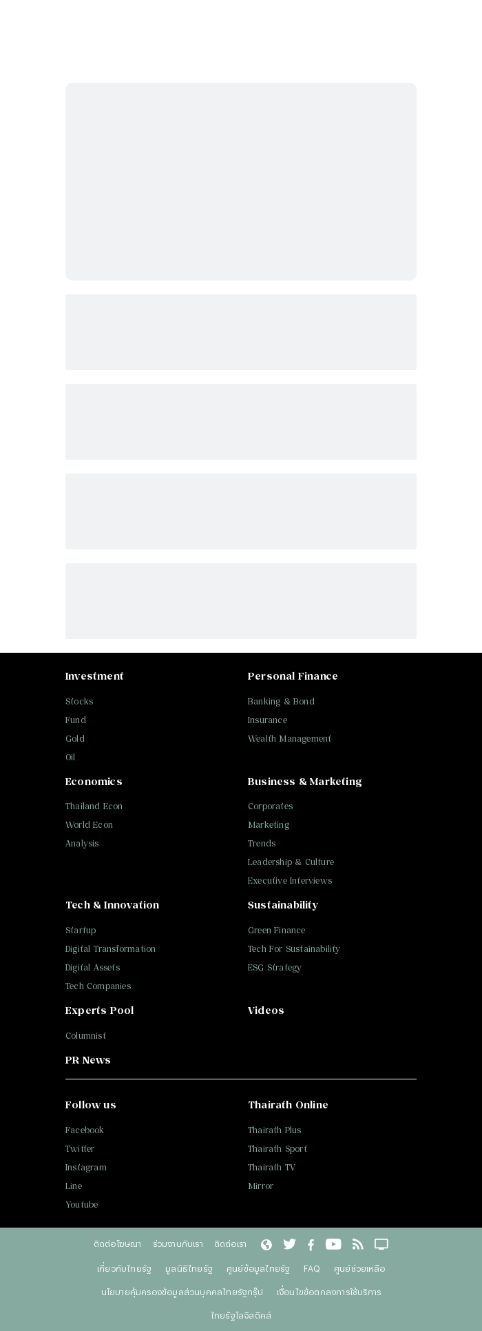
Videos (266, 1010)
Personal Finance (293, 676)
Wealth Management (289, 738)
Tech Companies (98, 986)
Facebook (85, 1130)
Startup (80, 930)
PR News (88, 1060)
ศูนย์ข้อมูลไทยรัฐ (258, 1268)
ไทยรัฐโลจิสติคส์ (241, 1315)
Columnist (85, 1035)
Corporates (270, 806)
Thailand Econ (94, 806)
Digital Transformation (110, 949)
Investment (94, 676)
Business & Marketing (305, 781)
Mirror (260, 1186)
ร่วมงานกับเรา (178, 1243)
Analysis (82, 843)
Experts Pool (99, 1010)
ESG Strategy (275, 967)
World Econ (89, 825)
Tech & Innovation (112, 905)
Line (73, 1186)
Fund (75, 720)
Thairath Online (288, 1104)
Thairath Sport (277, 1149)
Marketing (268, 825)
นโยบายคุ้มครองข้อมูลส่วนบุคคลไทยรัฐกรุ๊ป (182, 1292)
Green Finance (277, 930)
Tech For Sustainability (294, 949)
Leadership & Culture (291, 862)
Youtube (81, 1204)
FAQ (312, 1268)
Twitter (79, 1149)
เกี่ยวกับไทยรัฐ (124, 1268)
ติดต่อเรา (230, 1243)
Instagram (86, 1167)
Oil (70, 757)
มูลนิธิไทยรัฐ (189, 1268)
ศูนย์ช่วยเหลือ (359, 1268)
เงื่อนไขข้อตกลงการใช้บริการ (329, 1292)
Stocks (79, 701)
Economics (94, 781)
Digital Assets (92, 967)
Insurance (267, 720)
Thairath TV (271, 1167)
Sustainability (283, 905)
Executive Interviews (290, 880)
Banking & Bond (281, 701)
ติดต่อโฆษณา (118, 1243)
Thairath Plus (275, 1130)
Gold (75, 738)
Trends (261, 843)
